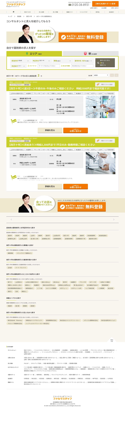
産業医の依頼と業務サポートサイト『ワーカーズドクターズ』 (68, 382)
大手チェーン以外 (76, 288)
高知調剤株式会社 (51, 320)
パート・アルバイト (20, 268)
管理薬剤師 (105, 285)
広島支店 (102, 378)
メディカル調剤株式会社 (91, 320)
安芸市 (17, 235)
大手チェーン (64, 288)
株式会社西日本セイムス (108, 320)
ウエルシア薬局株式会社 (15, 323)
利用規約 (87, 352)
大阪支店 (87, 378)
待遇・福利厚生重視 (49, 363)
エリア (34, 53)
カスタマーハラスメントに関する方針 (72, 352)
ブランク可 (83, 282)
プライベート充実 (62, 363)
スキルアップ (28, 369)
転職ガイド (86, 367)
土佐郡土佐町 (23, 239)
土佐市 (32, 235)
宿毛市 (48, 235)
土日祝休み (18, 282)
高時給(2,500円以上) (64, 285)
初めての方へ (28, 350)
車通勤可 (36, 285)
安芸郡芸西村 (103, 235)
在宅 (16, 291)
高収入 (10, 291)
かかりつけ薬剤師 (51, 288)
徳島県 (10, 306)
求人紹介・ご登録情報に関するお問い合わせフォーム (98, 358)
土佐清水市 (56, 235)
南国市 (25, 235)
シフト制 (39, 288)
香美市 (82, 235)
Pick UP (26, 363)
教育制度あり (29, 288)
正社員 (10, 268)
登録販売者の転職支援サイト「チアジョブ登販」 (101, 382)
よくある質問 (84, 350)
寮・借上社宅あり (78, 285)
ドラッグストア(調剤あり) (24, 253)
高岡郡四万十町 (80, 239)
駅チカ (10, 282)
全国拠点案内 (74, 350)
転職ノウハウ (106, 367)
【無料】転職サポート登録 (105, 3)
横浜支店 (64, 378)
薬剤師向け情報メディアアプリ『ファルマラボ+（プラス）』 (40, 371)
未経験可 (73, 282)
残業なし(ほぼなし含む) (14, 285)
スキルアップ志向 (36, 363)
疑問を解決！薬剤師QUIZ (56, 369)
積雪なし (24, 291)
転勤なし (27, 285)
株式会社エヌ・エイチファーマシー (70, 320)
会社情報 (65, 350)
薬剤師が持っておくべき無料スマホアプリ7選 (101, 369)
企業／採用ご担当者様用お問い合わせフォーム (37, 359)
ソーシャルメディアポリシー (50, 352)
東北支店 (34, 378)
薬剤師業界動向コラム (71, 369)
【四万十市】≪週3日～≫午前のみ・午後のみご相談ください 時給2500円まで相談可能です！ (60, 88)
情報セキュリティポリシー (31, 352)
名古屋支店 (72, 378)
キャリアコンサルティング (59, 375)
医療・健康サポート (74, 375)
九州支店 (110, 378)
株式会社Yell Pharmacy (15, 320)
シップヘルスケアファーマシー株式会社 (37, 323)
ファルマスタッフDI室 (40, 369)
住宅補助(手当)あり (92, 285)
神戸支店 (95, 378)
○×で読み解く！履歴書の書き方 (33, 367)
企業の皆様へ (94, 8)
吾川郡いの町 (34, 239)
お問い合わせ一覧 (29, 358)
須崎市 (40, 235)
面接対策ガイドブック (74, 367)
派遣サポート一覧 (29, 375)
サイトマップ (108, 352)
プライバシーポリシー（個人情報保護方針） (103, 350)
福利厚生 (46, 375)
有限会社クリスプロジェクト (34, 320)
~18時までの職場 (105, 282)
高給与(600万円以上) (49, 285)
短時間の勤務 (73, 363)
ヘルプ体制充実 (89, 288)
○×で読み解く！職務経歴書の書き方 (55, 367)
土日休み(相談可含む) (32, 282)
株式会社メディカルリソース (32, 384)
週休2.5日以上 (46, 282)
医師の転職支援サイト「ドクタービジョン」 (36, 382)
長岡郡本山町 (12, 239)
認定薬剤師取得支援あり (15, 288)
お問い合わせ (115, 8)
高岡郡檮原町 (57, 239)
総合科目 (110, 288)
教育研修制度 (86, 375)
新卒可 (65, 282)
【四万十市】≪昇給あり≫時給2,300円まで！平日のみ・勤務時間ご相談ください (52, 144)
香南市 (74, 235)
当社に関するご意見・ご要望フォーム (70, 358)
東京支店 (56, 378)
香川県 (17, 306)
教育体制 (39, 375)
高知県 (19, 16)
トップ (10, 16)
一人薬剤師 (101, 288)
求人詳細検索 (56, 350)
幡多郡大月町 (93, 239)
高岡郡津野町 (69, 239)
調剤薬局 (10, 253)
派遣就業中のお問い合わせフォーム (47, 358)
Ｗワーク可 (93, 282)
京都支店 (80, 378)
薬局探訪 (83, 369)
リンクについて (97, 352)
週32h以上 (56, 282)
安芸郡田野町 (91, 235)
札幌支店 (26, 378)
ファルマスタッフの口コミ (42, 350)
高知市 (10, 235)
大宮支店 (41, 378)
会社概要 (103, 8)
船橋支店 (49, 378)
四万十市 (29, 16)
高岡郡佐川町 (46, 239)
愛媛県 (25, 306)
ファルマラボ (96, 367)
